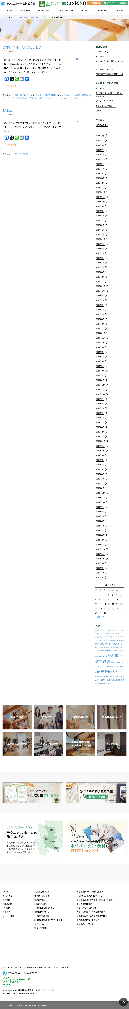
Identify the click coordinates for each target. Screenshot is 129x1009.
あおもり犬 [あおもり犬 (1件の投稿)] (98, 630)
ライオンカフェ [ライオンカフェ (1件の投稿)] (100, 640)
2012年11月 (100, 446)
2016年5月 (100, 262)
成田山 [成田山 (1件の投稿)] (111, 651)
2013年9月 (100, 399)
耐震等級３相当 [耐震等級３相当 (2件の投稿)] (110, 671)
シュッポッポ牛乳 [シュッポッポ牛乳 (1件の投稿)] (100, 637)
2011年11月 (100, 497)
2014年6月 (100, 361)
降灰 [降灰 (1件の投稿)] (119, 680)
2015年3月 (100, 319)
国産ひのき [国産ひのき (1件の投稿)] (108, 644)
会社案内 (119, 10)
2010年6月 (100, 577)
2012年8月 (100, 460)
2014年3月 (100, 370)
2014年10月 (100, 342)
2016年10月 (100, 244)
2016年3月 (100, 272)
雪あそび (40, 94)
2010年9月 (100, 563)
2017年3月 (100, 220)
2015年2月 (100, 323)
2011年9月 (100, 507)
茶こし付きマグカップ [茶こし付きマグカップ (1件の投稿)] (108, 676)
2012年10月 (100, 450)
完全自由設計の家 (42, 914)
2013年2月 (100, 431)
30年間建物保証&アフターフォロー (49, 938)
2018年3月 (100, 178)
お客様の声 (102, 10)
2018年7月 (100, 168)
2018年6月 (100, 173)
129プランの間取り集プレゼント (90, 914)
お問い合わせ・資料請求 (86, 926)
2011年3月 (100, 535)
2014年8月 (100, 352)
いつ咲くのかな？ (103, 51)
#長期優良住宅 (51, 94)
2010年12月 (100, 549)
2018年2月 (100, 183)
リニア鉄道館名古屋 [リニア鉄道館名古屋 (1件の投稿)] (111, 640)
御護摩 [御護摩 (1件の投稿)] (107, 651)
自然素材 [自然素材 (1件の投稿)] (98, 676)
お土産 (7, 110)
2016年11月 (100, 239)
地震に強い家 (40, 922)
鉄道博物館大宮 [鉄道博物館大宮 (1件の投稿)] (112, 680)
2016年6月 (100, 258)
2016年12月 (100, 234)
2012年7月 (100, 464)
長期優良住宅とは (42, 930)
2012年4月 (100, 478)
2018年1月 (100, 187)
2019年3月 (100, 145)
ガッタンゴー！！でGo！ (104, 101)
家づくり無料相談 (84, 922)
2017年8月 (100, 211)
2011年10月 (100, 502)
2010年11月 (100, 554)
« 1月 (97, 616)
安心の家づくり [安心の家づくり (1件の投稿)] (109, 647)
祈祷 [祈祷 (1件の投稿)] (120, 667)
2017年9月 (100, 206)
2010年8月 (100, 568)
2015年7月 (100, 300)
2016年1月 (100, 281)
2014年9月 (100, 347)
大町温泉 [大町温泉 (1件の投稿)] (115, 644)
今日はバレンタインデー (105, 69)
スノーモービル (55, 98)
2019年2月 (100, 150)
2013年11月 (100, 389)
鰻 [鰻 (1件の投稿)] (121, 680)
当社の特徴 (25, 10)
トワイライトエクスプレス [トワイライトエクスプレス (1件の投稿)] (115, 637)
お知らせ (6, 930)
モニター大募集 (81, 94)
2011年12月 (100, 492)
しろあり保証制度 (42, 934)
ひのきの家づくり (65, 10)
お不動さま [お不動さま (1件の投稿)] (106, 630)
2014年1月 (100, 380)
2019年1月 (100, 154)
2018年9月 (100, 164)
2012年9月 (100, 455)
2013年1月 (100, 436)
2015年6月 (100, 305)
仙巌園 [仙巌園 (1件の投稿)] (102, 644)
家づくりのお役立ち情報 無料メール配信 (94, 918)
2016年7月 (100, 253)
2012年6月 (100, 469)
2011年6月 (100, 521)
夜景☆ (98, 110)
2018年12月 (100, 159)
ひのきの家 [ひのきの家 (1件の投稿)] (106, 633)
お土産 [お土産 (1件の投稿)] (112, 630)
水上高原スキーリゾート (36, 98)
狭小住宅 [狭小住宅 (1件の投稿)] (113, 663)
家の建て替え (44, 10)
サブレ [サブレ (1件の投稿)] (120, 633)
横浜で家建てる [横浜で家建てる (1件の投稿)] (102, 656)
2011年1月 (100, 544)
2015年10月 (100, 291)
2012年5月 (100, 474)
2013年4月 (100, 422)
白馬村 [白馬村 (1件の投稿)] (109, 667)
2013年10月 (100, 394)
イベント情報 (8, 934)
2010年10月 (100, 558)
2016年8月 (100, 248)
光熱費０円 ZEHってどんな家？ (90, 910)
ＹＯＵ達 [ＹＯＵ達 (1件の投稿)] (108, 683)
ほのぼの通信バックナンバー (89, 938)
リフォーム (39, 942)
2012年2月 (100, 488)
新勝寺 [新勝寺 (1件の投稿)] (116, 651)
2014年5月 (100, 366)
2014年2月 (100, 375)
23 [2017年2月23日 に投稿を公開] (113, 608)
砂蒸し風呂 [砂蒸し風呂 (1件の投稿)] (114, 667)
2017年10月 (100, 201)
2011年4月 (100, 530)
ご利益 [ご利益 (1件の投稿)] (117, 630)
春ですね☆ (100, 56)
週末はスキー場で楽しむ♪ (22, 47)
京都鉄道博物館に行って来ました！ (109, 74)
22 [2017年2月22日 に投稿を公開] (109, 608)
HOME (9, 10)
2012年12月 (100, 441)
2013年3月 (100, 427)
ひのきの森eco (66, 94)
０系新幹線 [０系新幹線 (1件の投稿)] (102, 683)
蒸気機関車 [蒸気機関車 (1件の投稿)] (119, 676)
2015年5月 (100, 309)
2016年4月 (100, 267)
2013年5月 (100, 417)
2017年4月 (100, 215)
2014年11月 (100, 338)
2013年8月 (100, 403)
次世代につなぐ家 (16, 98)
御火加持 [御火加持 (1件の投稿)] (101, 651)
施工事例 (85, 10)
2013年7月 (100, 408)
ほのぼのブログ (21, 94)
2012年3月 (100, 483)
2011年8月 (100, 511)
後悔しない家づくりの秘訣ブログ (91, 930)
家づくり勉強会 (41, 946)
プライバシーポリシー (86, 942)
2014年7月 (100, 356)
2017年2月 (100, 225)
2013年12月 (100, 384)
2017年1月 (100, 230)
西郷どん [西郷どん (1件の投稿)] (104, 680)
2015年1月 (100, 328)
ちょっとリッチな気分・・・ (106, 106)
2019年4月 (100, 140)
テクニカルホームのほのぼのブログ (26, 17)
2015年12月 (100, 286)
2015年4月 (100, 314)
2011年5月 (100, 525)
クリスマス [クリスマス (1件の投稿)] (113, 633)
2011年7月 (100, 516)
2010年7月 (100, 572)
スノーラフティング (72, 98)
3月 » (103, 616)
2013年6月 (100, 413)
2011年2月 (100, 539)
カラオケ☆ (100, 88)
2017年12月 (100, 192)
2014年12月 (100, 333)
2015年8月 (100, 295)
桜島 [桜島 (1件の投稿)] (120, 651)
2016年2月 (100, 276)
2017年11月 (100, 197)
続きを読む (12, 86)
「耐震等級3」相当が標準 (44, 926)
